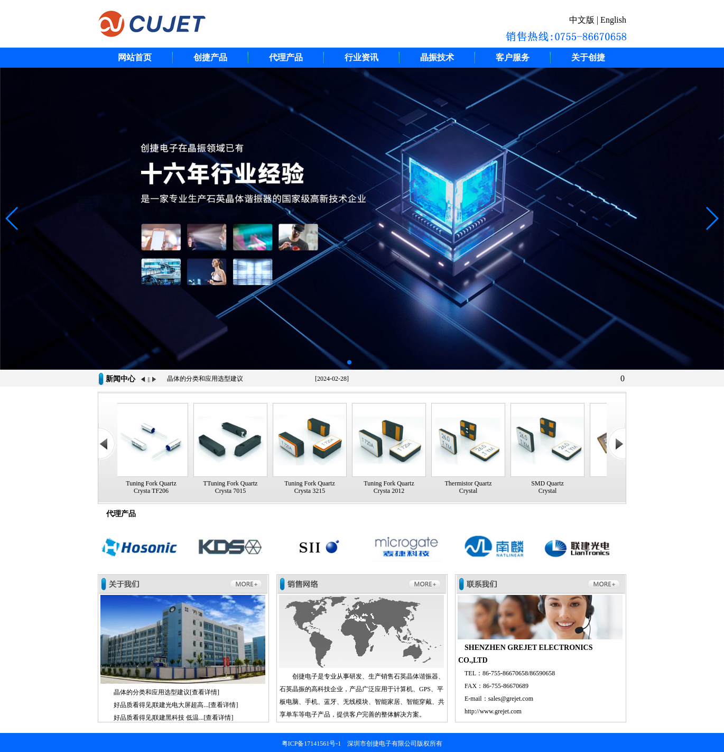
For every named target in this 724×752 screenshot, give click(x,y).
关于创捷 (588, 57)
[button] (349, 362)
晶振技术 (437, 57)
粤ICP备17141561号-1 (311, 743)
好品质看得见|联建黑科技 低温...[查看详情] (173, 717)
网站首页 (135, 57)
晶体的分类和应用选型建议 (205, 378)
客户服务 (513, 57)
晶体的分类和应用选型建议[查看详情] (166, 692)
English (613, 19)
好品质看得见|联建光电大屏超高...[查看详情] (176, 705)
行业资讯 (361, 57)
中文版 (582, 19)
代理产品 (286, 57)
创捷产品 (210, 57)
